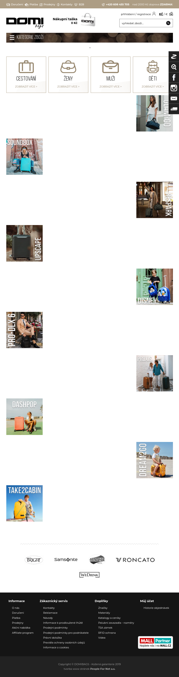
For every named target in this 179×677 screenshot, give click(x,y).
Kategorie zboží (30, 37)
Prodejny (47, 4)
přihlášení (128, 14)
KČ (161, 14)
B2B (79, 4)
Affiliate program (23, 632)
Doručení (14, 4)
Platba (31, 4)
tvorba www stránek (89, 668)
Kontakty (64, 4)
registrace (144, 14)
